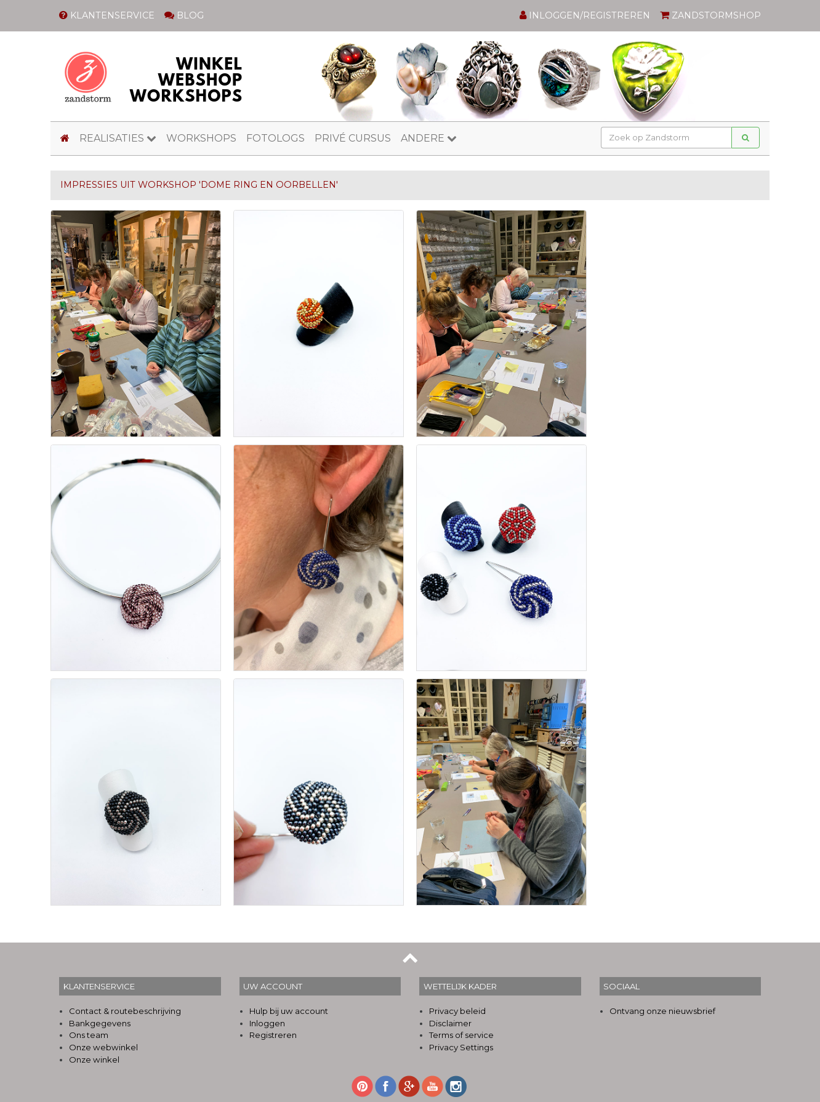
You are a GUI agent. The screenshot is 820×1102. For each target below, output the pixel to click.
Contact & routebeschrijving (125, 1011)
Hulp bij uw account (288, 1011)
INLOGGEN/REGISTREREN (585, 15)
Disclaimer (450, 1023)
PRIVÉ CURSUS (353, 138)
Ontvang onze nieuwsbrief (662, 1011)
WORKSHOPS (201, 138)
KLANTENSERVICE (107, 15)
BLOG (184, 15)
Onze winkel (94, 1059)
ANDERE (429, 138)
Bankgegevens (100, 1023)
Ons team (88, 1035)
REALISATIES (117, 138)
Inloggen (267, 1023)
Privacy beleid (457, 1011)
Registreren (273, 1035)
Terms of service (461, 1035)
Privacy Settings (461, 1047)
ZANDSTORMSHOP (710, 15)
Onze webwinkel (103, 1047)
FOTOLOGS (275, 138)
